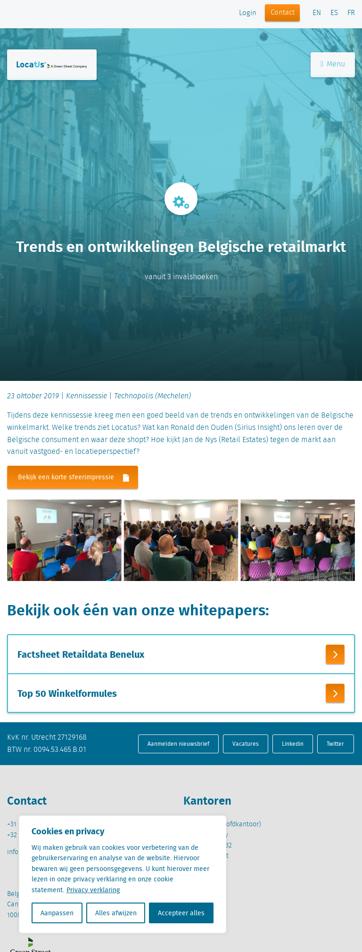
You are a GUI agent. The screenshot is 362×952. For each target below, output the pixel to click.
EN (317, 13)
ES (334, 13)
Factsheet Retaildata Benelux (80, 654)
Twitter (335, 744)
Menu (333, 65)
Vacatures (245, 744)
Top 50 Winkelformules (67, 693)
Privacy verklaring (93, 890)
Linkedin (293, 744)
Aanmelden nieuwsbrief (178, 744)
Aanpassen (57, 913)
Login (247, 13)
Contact (283, 12)
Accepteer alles (181, 913)
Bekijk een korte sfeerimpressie (78, 477)
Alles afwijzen (116, 913)
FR (351, 13)
